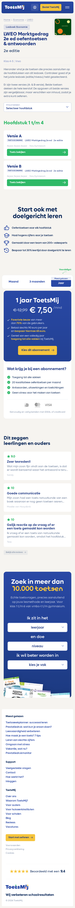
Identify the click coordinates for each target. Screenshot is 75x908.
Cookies (10, 853)
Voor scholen (13, 814)
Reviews (10, 822)
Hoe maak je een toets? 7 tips (23, 735)
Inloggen (11, 781)
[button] (37, 107)
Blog (8, 818)
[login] (34, 7)
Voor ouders (13, 805)
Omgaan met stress (18, 744)
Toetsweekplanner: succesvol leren (27, 722)
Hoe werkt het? (15, 777)
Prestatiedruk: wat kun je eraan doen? (29, 727)
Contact (10, 772)
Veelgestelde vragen (18, 768)
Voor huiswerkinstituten (20, 809)
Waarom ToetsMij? (17, 800)
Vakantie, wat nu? (16, 748)
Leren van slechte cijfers (20, 740)
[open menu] (67, 7)
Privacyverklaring (15, 849)
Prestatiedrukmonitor (19, 753)
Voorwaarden (13, 845)
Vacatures (12, 827)
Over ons (11, 796)
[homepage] (14, 7)
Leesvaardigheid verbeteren (23, 731)
